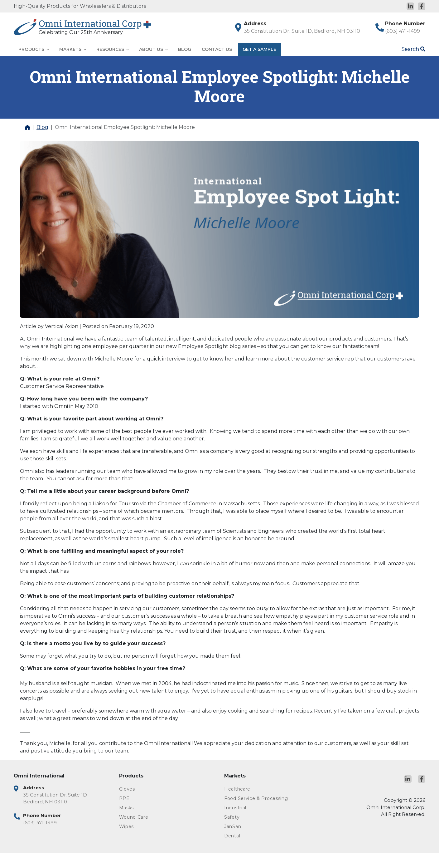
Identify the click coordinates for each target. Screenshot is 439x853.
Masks (126, 808)
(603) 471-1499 (402, 31)
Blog (184, 49)
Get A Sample (259, 49)
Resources (112, 49)
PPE (124, 798)
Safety (231, 817)
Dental (232, 836)
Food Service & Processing (256, 798)
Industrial (235, 808)
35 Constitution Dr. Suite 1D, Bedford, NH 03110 (302, 31)
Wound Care (133, 817)
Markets (72, 49)
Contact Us (217, 49)
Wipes (126, 826)
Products (33, 49)
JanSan (232, 826)
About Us (153, 49)
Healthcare (237, 789)
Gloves (127, 789)
